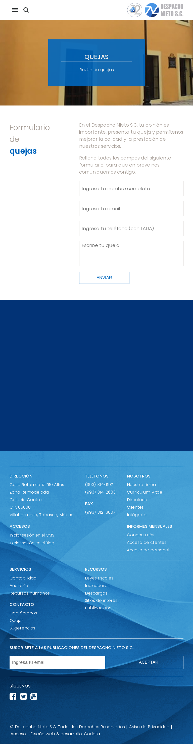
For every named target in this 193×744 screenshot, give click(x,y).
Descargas (96, 593)
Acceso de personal (148, 550)
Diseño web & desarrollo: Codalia (65, 734)
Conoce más (140, 535)
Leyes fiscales (99, 578)
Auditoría (19, 586)
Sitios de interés (101, 600)
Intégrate (137, 515)
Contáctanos (23, 613)
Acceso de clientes (146, 542)
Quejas (17, 620)
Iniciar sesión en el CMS (32, 535)
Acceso (18, 734)
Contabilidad (23, 578)
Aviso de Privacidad (149, 727)
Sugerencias (22, 628)
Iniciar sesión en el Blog (32, 542)
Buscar (26, 10)
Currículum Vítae (144, 492)
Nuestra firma (141, 485)
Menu (14, 7)
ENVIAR (104, 277)
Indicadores (97, 586)
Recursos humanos (30, 593)
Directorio (137, 500)
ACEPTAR (148, 662)
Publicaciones (99, 608)
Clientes (135, 507)
